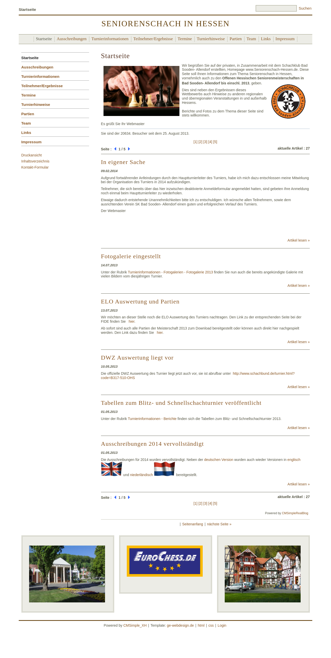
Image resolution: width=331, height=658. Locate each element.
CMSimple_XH (135, 625)
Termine (185, 38)
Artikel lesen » (298, 240)
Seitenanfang (192, 524)
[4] (210, 142)
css (211, 625)
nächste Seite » (219, 524)
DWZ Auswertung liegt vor (137, 357)
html (201, 625)
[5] (215, 142)
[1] (196, 142)
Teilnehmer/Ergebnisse (153, 38)
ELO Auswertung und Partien (140, 301)
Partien (236, 38)
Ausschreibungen (72, 38)
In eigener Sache (123, 162)
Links (266, 38)
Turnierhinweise (211, 38)
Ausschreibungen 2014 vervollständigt (152, 443)
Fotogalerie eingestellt (131, 256)
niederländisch (152, 475)
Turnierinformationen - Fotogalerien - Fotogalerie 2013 (170, 272)
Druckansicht (31, 155)
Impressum (285, 38)
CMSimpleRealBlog (295, 513)
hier (132, 321)
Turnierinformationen (110, 38)
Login (222, 625)
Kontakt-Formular (35, 167)
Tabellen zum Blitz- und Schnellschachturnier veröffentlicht (181, 403)
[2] (200, 142)
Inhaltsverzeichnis (35, 161)
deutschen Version (218, 460)
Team (251, 38)
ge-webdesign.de (180, 625)
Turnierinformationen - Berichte (152, 419)
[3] (205, 142)
